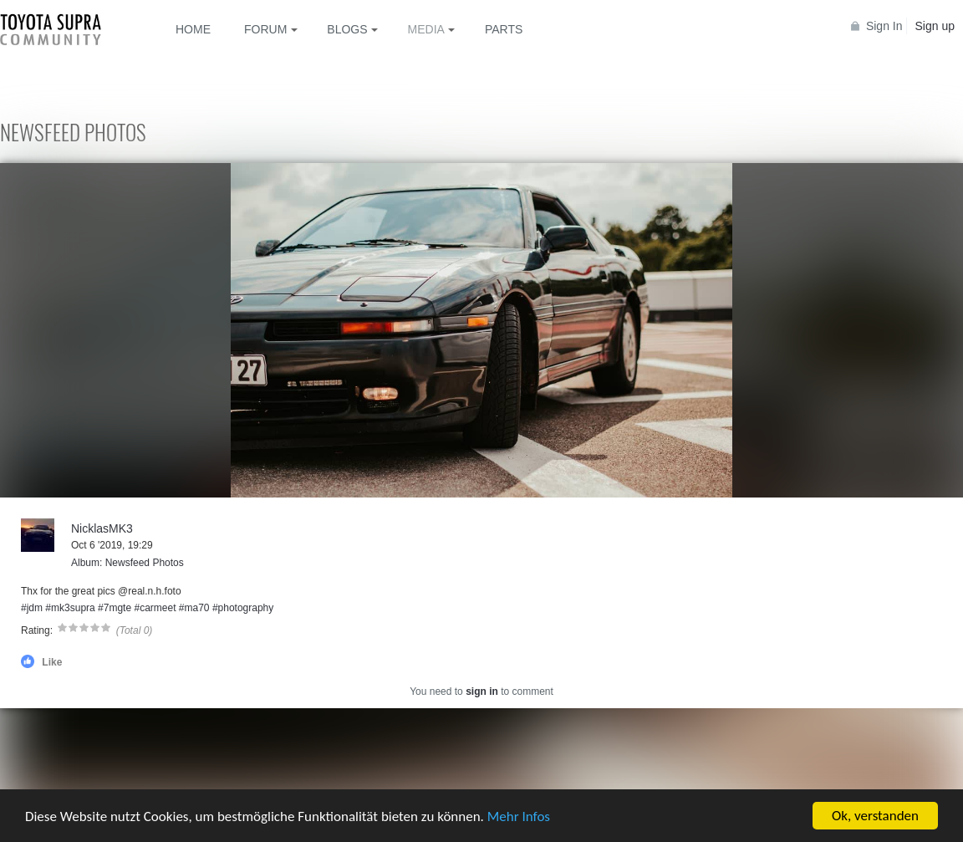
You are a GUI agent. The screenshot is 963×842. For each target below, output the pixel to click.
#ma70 (194, 608)
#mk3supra (69, 608)
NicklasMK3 (102, 528)
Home (193, 29)
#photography (242, 608)
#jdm (32, 608)
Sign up (935, 26)
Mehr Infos (518, 816)
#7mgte (114, 608)
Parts (503, 29)
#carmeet (155, 608)
